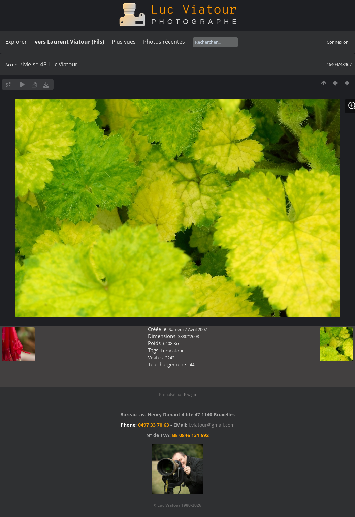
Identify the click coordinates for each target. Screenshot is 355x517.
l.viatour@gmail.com (212, 425)
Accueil (12, 65)
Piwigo (190, 394)
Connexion (338, 42)
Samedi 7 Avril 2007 (188, 329)
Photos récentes (164, 41)
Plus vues (124, 41)
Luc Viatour (172, 350)
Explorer (16, 41)
